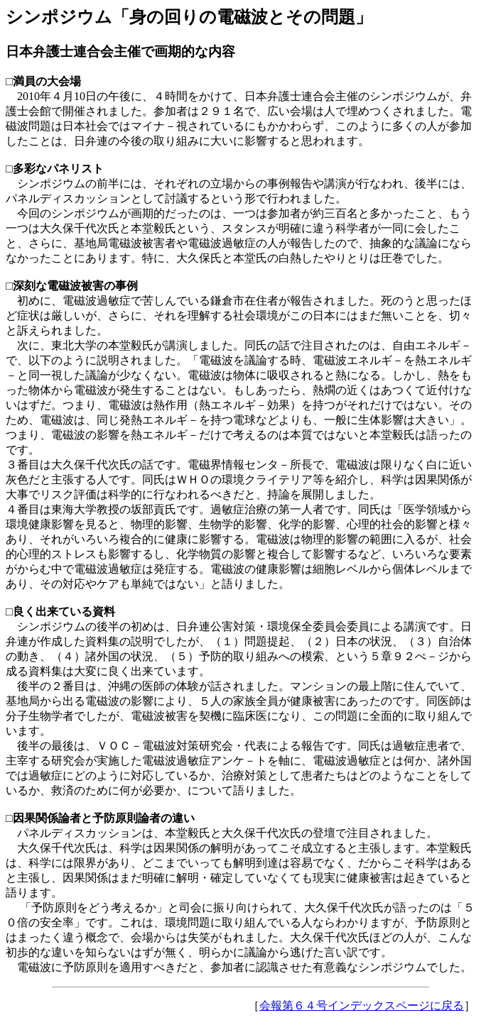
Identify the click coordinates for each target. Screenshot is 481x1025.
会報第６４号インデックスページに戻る (361, 1005)
